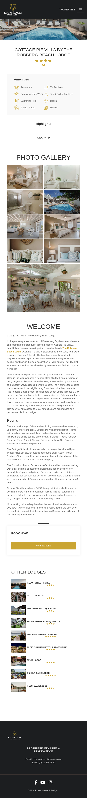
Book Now (19, 533)
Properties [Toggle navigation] (67, 9)
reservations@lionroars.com (47, 759)
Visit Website (43, 545)
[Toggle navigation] (81, 9)
